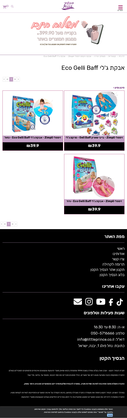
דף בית (121, 56)
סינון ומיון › (118, 87)
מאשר (110, 415)
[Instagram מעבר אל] (89, 303)
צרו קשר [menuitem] (118, 259)
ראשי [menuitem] (120, 248)
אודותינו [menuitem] (118, 254)
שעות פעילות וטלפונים (104, 313)
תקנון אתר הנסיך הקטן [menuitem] (107, 269)
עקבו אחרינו (113, 286)
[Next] (7, 79)
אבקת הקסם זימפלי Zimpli (79, 56)
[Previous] (15, 79)
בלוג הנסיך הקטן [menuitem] (112, 275)
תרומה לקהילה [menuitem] (113, 264)
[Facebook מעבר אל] (111, 303)
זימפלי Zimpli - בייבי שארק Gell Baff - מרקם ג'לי (94, 137)
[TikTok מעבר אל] (120, 303)
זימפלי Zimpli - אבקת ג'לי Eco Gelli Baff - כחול (33, 137)
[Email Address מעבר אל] (78, 303)
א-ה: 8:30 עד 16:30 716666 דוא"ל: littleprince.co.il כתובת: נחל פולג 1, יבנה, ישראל (100, 336)
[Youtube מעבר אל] (100, 303)
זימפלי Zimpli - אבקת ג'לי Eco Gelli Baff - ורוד (94, 201)
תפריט (120, 10)
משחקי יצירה (99, 56)
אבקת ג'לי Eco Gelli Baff (54, 56)
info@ (82, 339)
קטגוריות (112, 56)
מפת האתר (114, 236)
